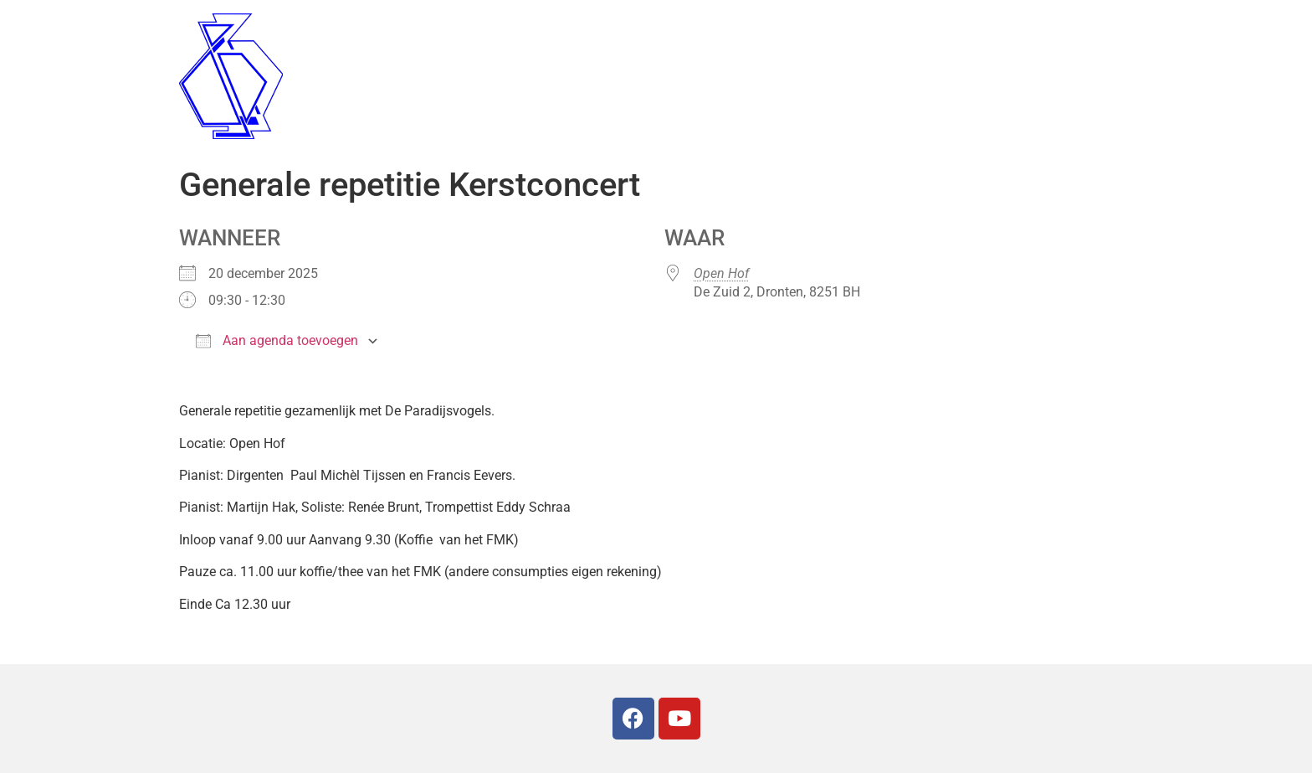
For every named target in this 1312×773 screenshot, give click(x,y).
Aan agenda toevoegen (277, 340)
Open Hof (721, 273)
